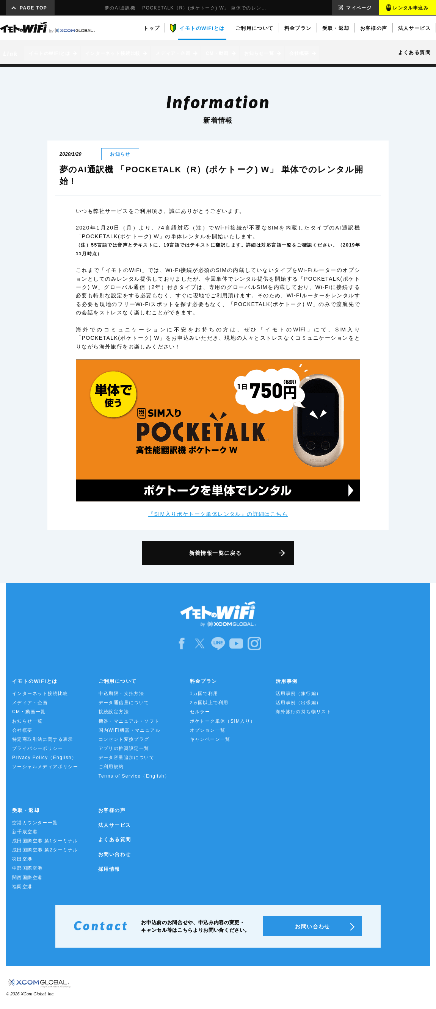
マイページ (359, 8)
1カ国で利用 (204, 693)
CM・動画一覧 (28, 711)
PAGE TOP (33, 8)
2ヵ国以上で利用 (209, 702)
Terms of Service (134, 776)
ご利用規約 (111, 766)
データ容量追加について (126, 757)
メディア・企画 (30, 702)
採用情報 (109, 869)
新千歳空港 (25, 831)
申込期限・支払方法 (121, 693)
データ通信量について (124, 702)
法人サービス (114, 825)
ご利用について (118, 681)
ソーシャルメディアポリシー (45, 766)
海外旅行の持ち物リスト (303, 711)
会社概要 (22, 730)
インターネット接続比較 (40, 693)
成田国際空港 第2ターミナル (45, 850)
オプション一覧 (208, 730)
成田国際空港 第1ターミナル (45, 840)
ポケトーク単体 (223, 721)
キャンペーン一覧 (210, 739)
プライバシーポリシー (37, 748)
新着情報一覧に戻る (215, 553)
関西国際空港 (27, 877)
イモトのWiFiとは (34, 681)
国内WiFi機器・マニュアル (130, 730)
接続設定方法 (114, 711)
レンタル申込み (410, 8)
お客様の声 (111, 810)
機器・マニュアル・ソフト (129, 721)
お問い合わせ (114, 854)
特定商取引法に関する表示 (42, 739)
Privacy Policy (44, 757)
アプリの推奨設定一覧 (124, 748)
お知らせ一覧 (27, 721)
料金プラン (203, 681)
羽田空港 (22, 859)
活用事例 (287, 681)
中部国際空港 (27, 868)
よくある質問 (114, 839)
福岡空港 (22, 886)
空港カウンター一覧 (35, 822)
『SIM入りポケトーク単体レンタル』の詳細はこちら (218, 514)
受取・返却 (25, 810)
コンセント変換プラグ (124, 739)
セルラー (200, 711)
